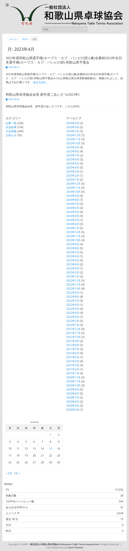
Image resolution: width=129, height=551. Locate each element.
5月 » (17, 473)
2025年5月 (72, 163)
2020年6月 (72, 401)
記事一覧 (11, 123)
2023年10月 (73, 240)
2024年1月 (72, 228)
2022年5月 (72, 309)
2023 (25, 39)
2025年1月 (72, 179)
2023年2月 (72, 272)
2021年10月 (73, 337)
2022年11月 (73, 284)
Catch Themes (75, 547)
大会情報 (11, 131)
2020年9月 (72, 389)
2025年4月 (72, 167)
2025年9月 (72, 147)
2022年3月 (72, 317)
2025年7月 (72, 155)
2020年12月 (73, 377)
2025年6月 (72, 159)
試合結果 (11, 127)
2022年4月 (72, 313)
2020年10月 (73, 385)
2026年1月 (72, 131)
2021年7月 (72, 349)
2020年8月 (72, 393)
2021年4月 (72, 361)
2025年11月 (73, 139)
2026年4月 (72, 123)
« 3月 (9, 473)
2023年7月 (72, 252)
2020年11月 (73, 381)
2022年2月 (72, 321)
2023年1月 (72, 276)
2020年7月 (72, 397)
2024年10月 (73, 192)
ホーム (13, 39)
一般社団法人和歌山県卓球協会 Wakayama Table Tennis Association (63, 544)
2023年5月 (72, 260)
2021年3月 (72, 365)
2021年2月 (72, 369)
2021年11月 (73, 333)
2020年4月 (72, 409)
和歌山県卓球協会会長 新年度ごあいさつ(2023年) (42, 94)
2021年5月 (72, 357)
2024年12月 (73, 183)
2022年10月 (73, 288)
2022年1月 (72, 325)
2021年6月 (72, 353)
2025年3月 (72, 171)
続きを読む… (41, 82)
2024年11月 (73, 187)
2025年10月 (73, 143)
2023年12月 (73, 232)
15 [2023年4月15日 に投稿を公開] (50, 448)
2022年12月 (73, 280)
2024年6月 (72, 208)
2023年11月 (73, 236)
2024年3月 (72, 220)
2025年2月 (72, 175)
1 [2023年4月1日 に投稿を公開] (50, 435)
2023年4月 (72, 264)
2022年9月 (72, 292)
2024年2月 (72, 224)
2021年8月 (72, 345)
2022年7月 (72, 300)
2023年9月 (72, 244)
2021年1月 (72, 373)
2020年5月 (72, 405)
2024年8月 (72, 200)
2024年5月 (72, 212)
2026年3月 (72, 127)
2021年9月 (72, 341)
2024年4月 (72, 216)
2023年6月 (72, 256)
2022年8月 (72, 296)
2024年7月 (72, 204)
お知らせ (11, 135)
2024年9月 (72, 196)
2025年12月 (73, 135)
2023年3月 (72, 268)
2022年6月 (72, 305)
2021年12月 (73, 329)
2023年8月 (72, 248)
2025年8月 (72, 151)
